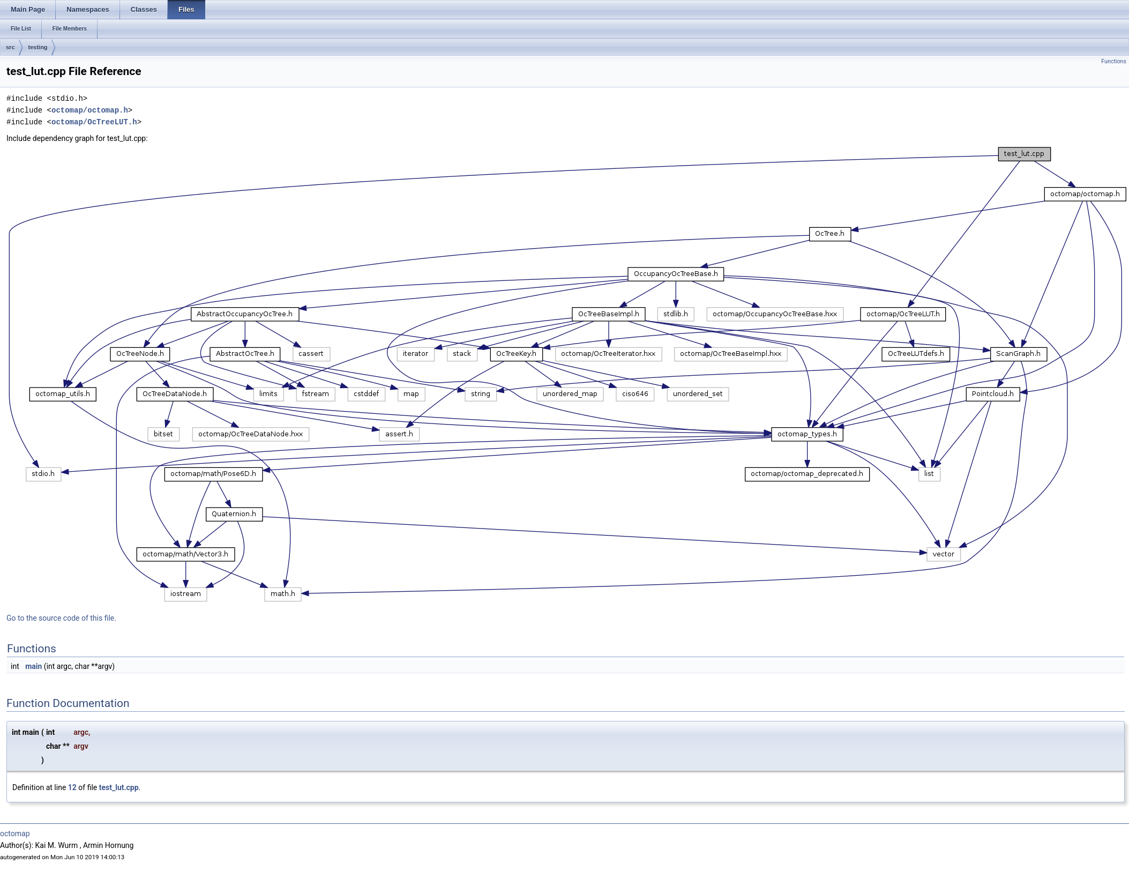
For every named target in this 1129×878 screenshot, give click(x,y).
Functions (1113, 61)
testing (38, 47)
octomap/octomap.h (89, 110)
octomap (15, 833)
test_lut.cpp (119, 787)
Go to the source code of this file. (61, 618)
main (33, 666)
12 (72, 787)
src (10, 47)
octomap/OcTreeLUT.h (94, 122)
